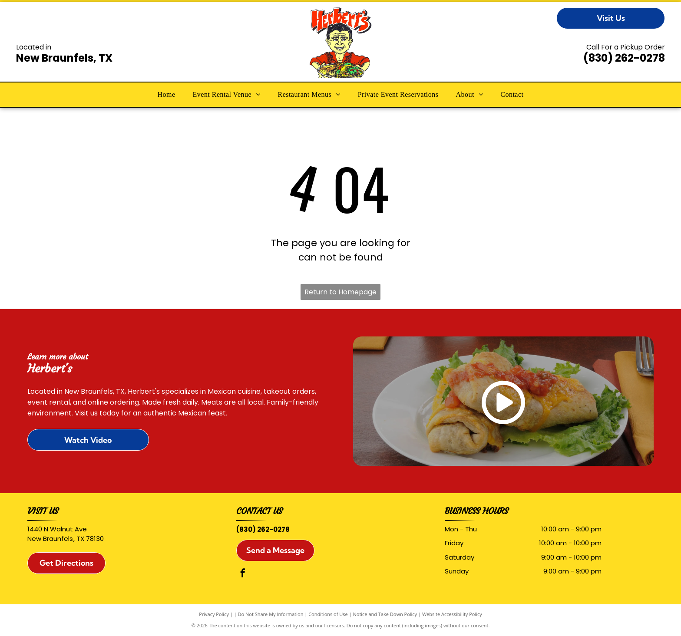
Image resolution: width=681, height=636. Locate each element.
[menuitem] (166, 94)
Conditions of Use (328, 614)
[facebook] (242, 574)
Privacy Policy (214, 614)
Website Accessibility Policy (452, 614)
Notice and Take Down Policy (385, 614)
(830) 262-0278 (624, 58)
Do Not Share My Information (271, 614)
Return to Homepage (340, 292)
